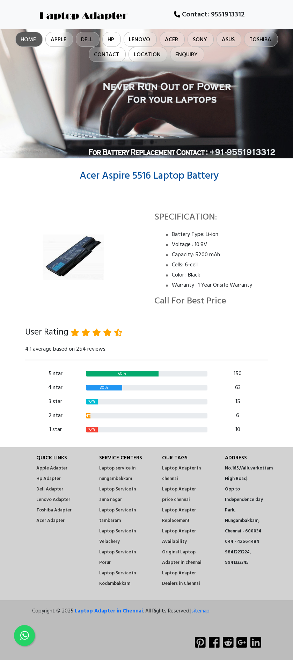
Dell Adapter (49, 489)
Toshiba (260, 39)
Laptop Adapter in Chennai (109, 611)
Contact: (209, 14)
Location (147, 54)
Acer (171, 39)
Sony (200, 39)
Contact (106, 54)
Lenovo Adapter (53, 499)
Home (28, 39)
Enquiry (186, 54)
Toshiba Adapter (54, 510)
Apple (58, 39)
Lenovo (139, 39)
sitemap (200, 611)
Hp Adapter (48, 478)
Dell (87, 39)
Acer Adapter (50, 520)
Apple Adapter (51, 468)
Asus (228, 39)
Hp (111, 39)
